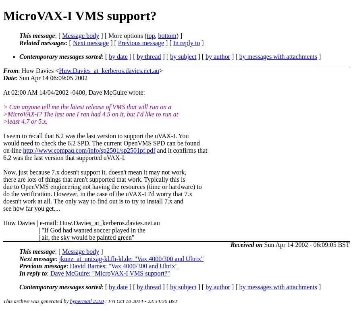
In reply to (186, 42)
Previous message (141, 42)
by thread (149, 56)
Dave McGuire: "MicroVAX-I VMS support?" (110, 273)
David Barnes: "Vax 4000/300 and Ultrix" (124, 266)
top (151, 35)
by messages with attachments (278, 56)
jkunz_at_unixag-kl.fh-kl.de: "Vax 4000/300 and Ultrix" (131, 258)
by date (118, 56)
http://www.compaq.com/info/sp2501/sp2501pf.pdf (89, 150)
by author (218, 56)
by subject (183, 56)
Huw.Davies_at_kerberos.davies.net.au (109, 70)
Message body (80, 35)
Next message (91, 42)
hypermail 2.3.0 (87, 301)
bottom (167, 35)
